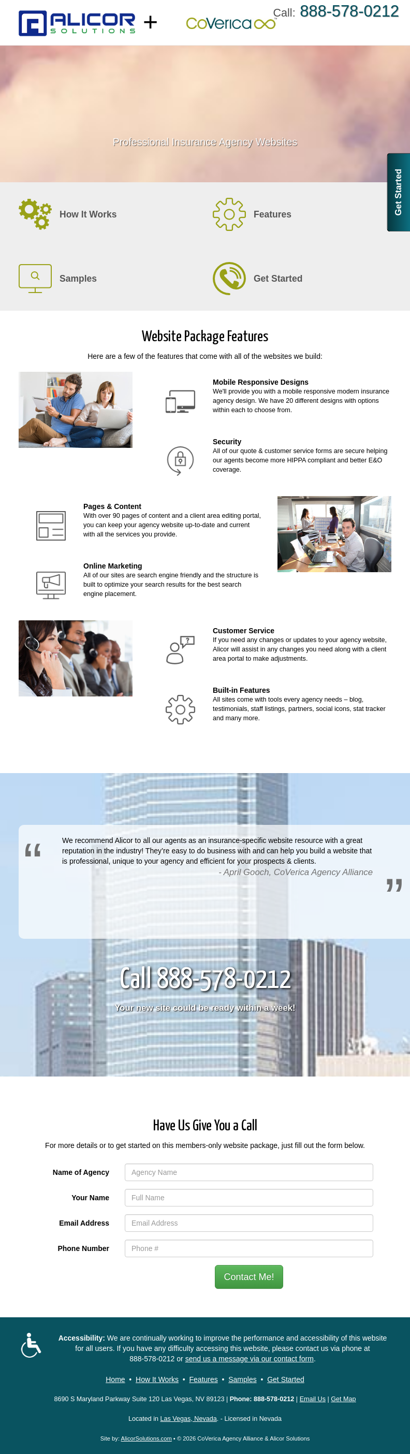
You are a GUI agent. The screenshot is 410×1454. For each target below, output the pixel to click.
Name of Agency (81, 1172)
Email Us (313, 1399)
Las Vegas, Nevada (188, 1418)
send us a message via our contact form (249, 1359)
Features (203, 1379)
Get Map (343, 1399)
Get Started (398, 192)
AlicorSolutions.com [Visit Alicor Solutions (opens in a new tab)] (146, 1438)
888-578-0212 (151, 1359)
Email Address (84, 1223)
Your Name (90, 1198)
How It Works (157, 1379)
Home (115, 1379)
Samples (242, 1379)
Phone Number (83, 1248)
